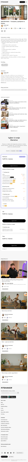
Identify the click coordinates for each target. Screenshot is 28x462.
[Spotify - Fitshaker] (11, 453)
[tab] (19, 150)
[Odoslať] (17, 392)
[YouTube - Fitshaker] (8, 453)
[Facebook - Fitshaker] (2, 453)
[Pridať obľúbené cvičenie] (7, 100)
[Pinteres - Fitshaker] (14, 453)
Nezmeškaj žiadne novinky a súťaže (8, 390)
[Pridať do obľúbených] (5, 31)
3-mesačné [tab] (13, 150)
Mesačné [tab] (8, 150)
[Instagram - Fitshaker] (5, 453)
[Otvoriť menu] (26, 2)
